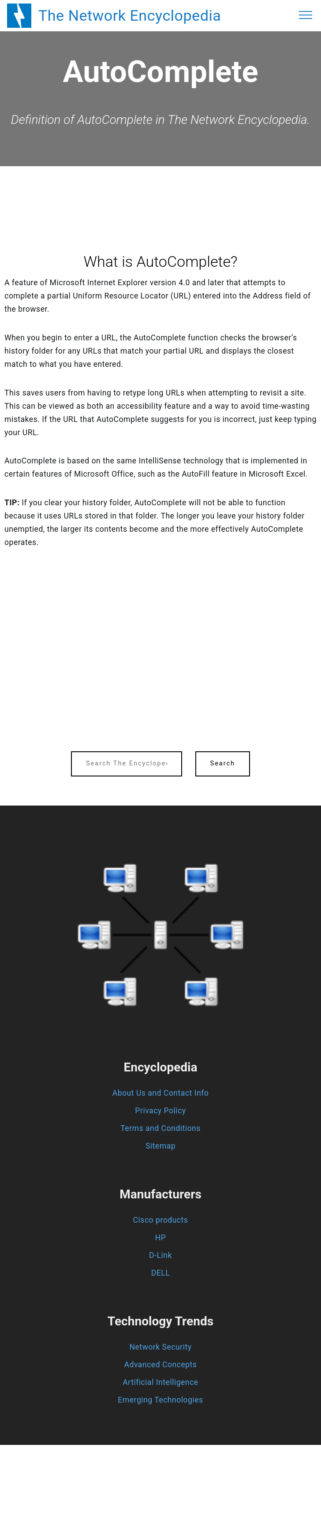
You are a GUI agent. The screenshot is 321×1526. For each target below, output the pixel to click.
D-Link (160, 1255)
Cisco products (160, 1220)
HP (160, 1237)
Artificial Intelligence (160, 1382)
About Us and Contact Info (160, 1093)
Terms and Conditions (160, 1128)
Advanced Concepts (160, 1364)
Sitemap (160, 1146)
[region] (160, 190)
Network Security (160, 1347)
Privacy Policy (160, 1110)
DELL (160, 1273)
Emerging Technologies (160, 1399)
